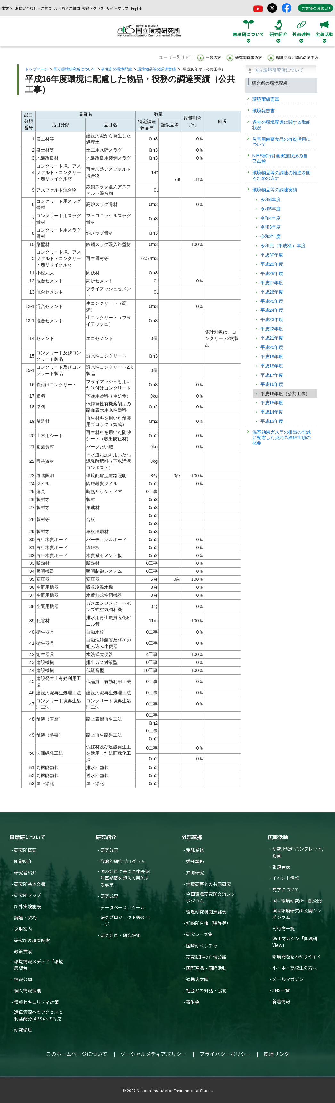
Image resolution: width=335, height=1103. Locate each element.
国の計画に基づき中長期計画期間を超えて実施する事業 (125, 878)
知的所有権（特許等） (208, 923)
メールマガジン (288, 979)
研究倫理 (23, 1030)
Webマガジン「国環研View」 (294, 941)
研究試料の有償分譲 (206, 957)
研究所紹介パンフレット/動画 (297, 852)
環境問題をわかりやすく (297, 956)
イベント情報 (285, 878)
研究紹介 (106, 837)
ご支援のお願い (316, 8)
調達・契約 (25, 917)
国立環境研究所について (74, 69)
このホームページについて (76, 1054)
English (136, 8)
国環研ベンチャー (204, 945)
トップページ (36, 69)
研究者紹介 (25, 872)
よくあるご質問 (67, 8)
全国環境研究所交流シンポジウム (210, 897)
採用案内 (23, 929)
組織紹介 (23, 861)
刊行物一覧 (283, 928)
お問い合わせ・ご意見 (33, 8)
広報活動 (278, 837)
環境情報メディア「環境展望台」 (38, 964)
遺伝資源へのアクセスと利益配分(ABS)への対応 (38, 1015)
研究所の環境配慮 (116, 69)
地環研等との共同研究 (208, 884)
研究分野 (109, 850)
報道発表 (281, 866)
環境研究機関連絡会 (206, 912)
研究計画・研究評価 (120, 935)
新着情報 (281, 1001)
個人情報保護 (27, 990)
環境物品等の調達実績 (156, 69)
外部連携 (192, 837)
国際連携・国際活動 (206, 968)
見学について (285, 889)
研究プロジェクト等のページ (125, 920)
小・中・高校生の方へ (294, 968)
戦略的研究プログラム (122, 861)
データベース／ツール (122, 907)
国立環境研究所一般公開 (297, 900)
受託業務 (195, 850)
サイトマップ (117, 8)
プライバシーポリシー (225, 1054)
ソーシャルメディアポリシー (153, 1054)
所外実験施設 (27, 906)
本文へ (7, 8)
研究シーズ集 (199, 934)
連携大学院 (197, 979)
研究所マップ (27, 895)
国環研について (27, 837)
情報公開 (23, 979)
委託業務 (195, 861)
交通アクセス (93, 8)
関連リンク (276, 1054)
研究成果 (109, 896)
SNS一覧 (281, 990)
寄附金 (193, 1002)
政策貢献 (23, 951)
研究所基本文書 (29, 884)
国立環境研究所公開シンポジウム (297, 913)
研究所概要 (25, 850)
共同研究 (195, 872)
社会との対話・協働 (206, 990)
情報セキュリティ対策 (36, 1002)
